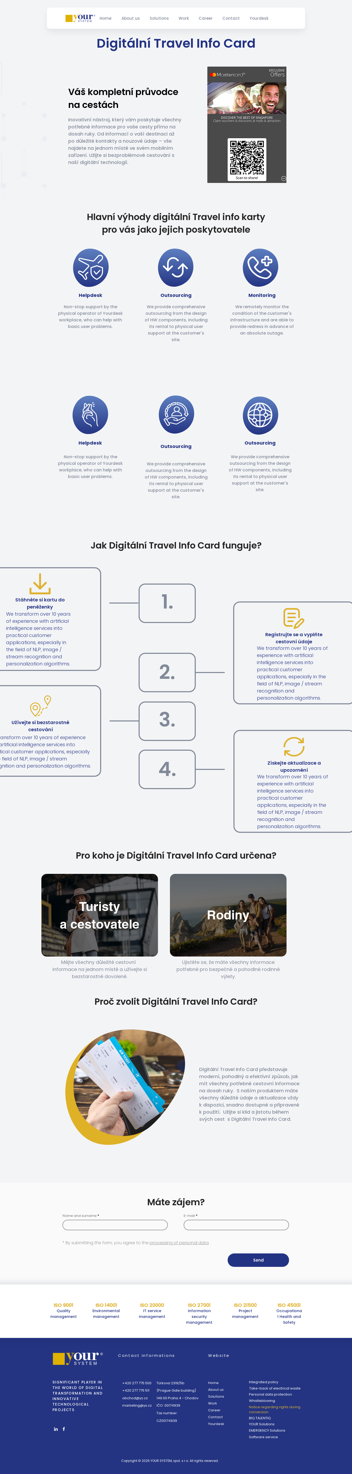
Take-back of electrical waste (275, 1388)
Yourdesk (216, 1423)
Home (213, 1382)
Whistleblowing (262, 1400)
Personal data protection (270, 1394)
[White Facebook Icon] (63, 1429)
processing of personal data (179, 1243)
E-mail (189, 1215)
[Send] (258, 1260)
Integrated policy (263, 1382)
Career (214, 1410)
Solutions (216, 1396)
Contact (215, 1417)
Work (212, 1403)
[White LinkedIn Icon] (55, 1429)
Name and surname (79, 1215)
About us (216, 1389)
